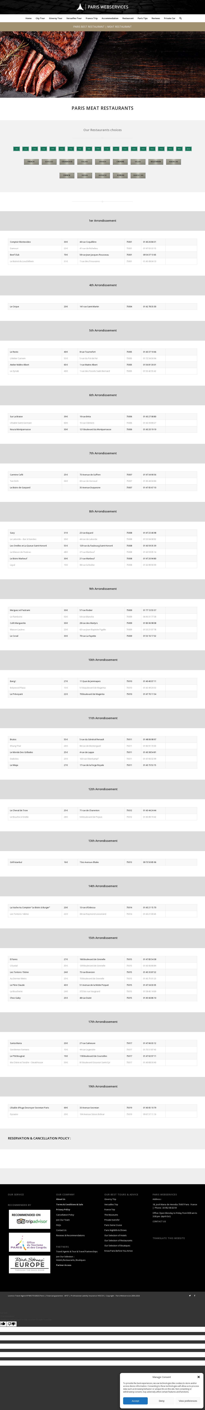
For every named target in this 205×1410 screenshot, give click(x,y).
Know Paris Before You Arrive (118, 1250)
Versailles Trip (111, 1204)
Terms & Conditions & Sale (69, 1204)
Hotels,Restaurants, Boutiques (71, 1260)
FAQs (58, 1225)
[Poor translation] (12, 1324)
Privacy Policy (63, 1209)
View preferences (188, 1401)
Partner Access (63, 1265)
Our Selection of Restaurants (118, 1240)
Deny (161, 1401)
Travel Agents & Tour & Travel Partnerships (77, 1251)
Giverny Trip (110, 1199)
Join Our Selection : (65, 1256)
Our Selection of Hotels (115, 1235)
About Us (60, 1199)
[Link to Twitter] (190, 1295)
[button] (198, 1377)
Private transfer (112, 1219)
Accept (135, 1401)
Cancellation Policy (65, 1214)
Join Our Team (63, 1219)
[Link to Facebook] (194, 1295)
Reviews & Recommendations (70, 1235)
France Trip (109, 1209)
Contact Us (61, 1230)
